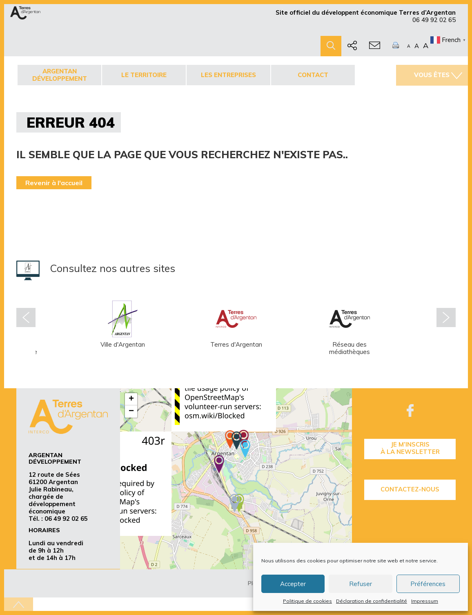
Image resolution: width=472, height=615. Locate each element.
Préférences (427, 584)
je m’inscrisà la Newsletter (410, 448)
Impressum (424, 601)
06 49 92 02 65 (434, 20)
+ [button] (131, 399)
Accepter (293, 584)
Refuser (360, 584)
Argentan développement (59, 74)
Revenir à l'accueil (53, 183)
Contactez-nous (410, 489)
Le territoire (144, 75)
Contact (313, 75)
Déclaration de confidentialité (371, 601)
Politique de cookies (307, 601)
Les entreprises (228, 75)
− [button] (131, 411)
